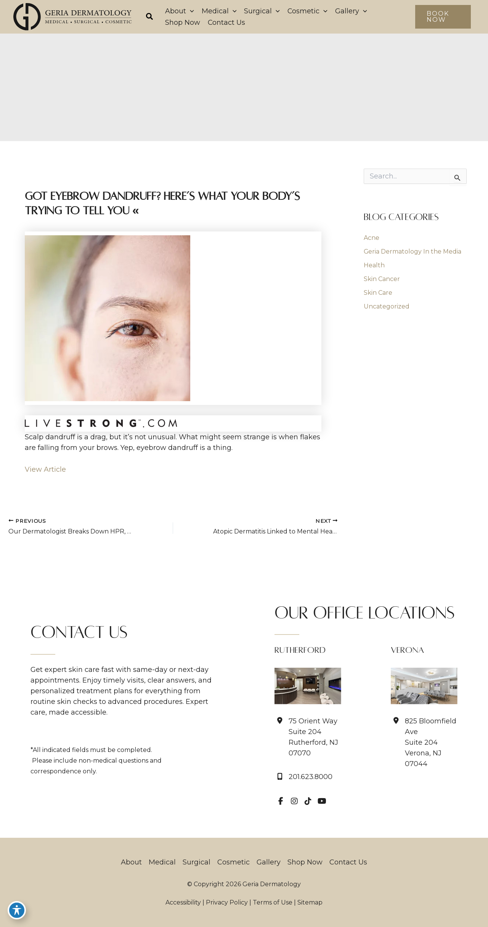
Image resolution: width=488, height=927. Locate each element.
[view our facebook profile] (280, 801)
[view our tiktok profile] (308, 801)
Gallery (269, 862)
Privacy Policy (227, 902)
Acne (371, 237)
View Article (45, 469)
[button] (150, 17)
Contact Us (348, 862)
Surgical (196, 862)
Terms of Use (272, 902)
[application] (190, 11)
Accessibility (183, 902)
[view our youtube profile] (322, 801)
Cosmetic (233, 862)
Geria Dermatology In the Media (413, 251)
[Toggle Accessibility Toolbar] (17, 910)
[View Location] (307, 737)
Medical (162, 862)
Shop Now (305, 862)
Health (374, 265)
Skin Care (378, 292)
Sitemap (310, 902)
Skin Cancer (382, 279)
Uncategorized (386, 306)
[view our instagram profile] (294, 801)
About (131, 862)
